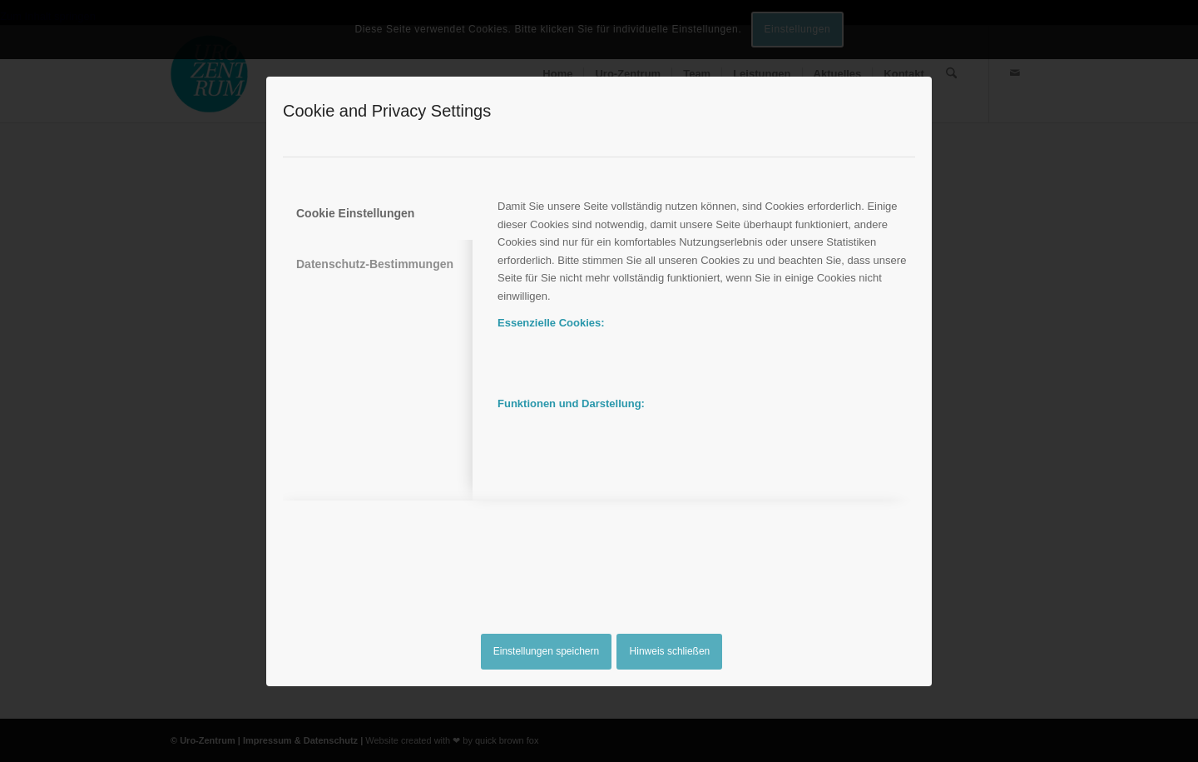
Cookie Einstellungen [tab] (355, 213)
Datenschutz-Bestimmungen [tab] (374, 264)
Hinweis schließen (670, 651)
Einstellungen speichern (546, 651)
